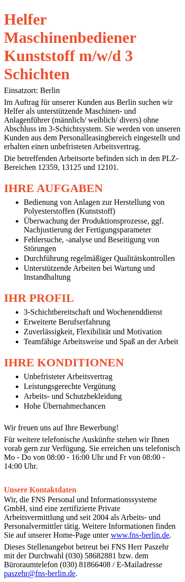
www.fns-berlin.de (140, 535)
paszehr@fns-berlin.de (39, 573)
